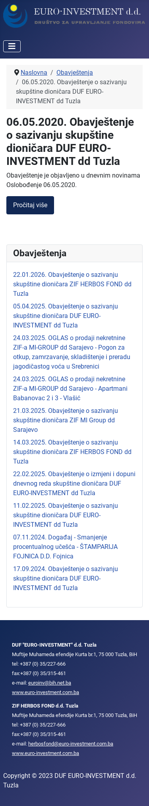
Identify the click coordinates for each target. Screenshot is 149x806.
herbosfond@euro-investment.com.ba (70, 744)
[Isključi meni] (12, 46)
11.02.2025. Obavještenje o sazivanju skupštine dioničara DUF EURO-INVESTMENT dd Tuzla (65, 515)
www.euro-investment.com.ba (45, 692)
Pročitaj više (30, 205)
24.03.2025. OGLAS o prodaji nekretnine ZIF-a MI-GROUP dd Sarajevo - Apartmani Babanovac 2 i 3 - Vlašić (70, 388)
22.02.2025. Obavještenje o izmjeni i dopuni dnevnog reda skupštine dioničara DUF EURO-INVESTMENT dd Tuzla (74, 483)
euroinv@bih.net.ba (49, 683)
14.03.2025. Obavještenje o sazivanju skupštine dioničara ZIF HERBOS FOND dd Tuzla (72, 452)
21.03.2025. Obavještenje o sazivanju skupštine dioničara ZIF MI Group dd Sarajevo (65, 420)
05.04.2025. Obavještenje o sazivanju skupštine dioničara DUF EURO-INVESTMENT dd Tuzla (65, 316)
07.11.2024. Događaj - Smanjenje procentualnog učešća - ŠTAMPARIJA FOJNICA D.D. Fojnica (65, 547)
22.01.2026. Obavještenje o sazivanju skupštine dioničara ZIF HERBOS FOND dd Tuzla (72, 284)
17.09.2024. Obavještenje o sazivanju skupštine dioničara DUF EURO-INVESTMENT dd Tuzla (65, 578)
